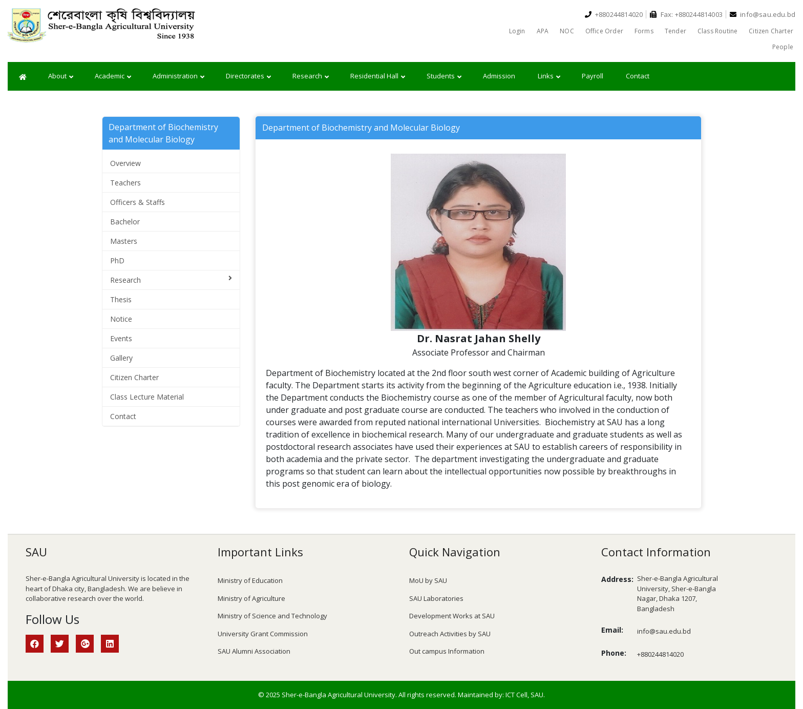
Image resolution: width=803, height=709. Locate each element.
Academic (113, 76)
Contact (637, 75)
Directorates (248, 76)
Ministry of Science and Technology (272, 615)
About (60, 76)
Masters (123, 241)
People (782, 47)
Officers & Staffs (137, 202)
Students (444, 76)
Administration (178, 76)
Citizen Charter (771, 31)
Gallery (121, 358)
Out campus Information (446, 651)
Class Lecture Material (147, 397)
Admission (499, 75)
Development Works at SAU (452, 615)
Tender (675, 31)
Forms (644, 31)
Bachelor (125, 221)
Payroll (592, 75)
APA (543, 31)
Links (549, 76)
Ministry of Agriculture (251, 598)
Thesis (121, 299)
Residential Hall (377, 76)
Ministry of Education (250, 580)
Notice (121, 319)
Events (121, 338)
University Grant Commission (263, 633)
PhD (117, 260)
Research (310, 76)
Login (517, 31)
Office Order (604, 31)
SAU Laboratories (436, 598)
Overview (125, 163)
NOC (567, 31)
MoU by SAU (428, 580)
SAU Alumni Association (254, 651)
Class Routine (717, 31)
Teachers (125, 182)
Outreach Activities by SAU (450, 633)
